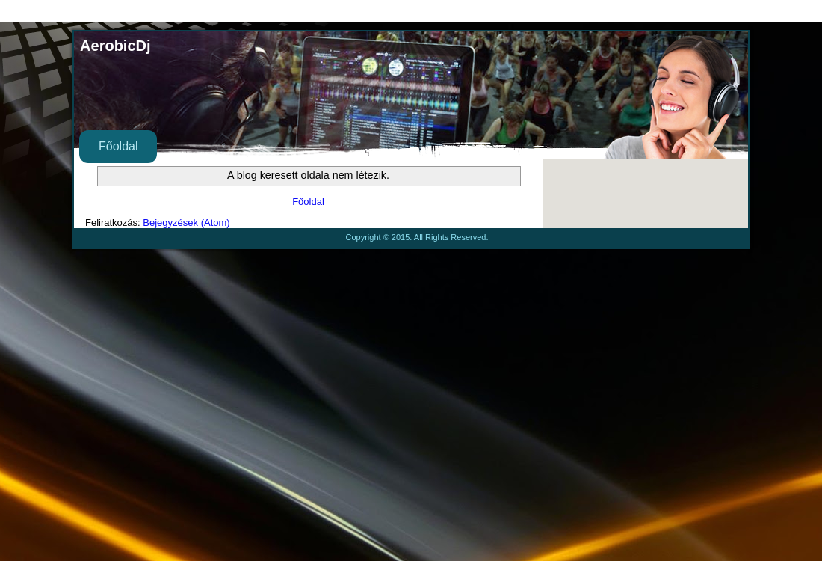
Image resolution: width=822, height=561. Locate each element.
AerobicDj (115, 45)
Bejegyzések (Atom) (186, 222)
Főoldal (118, 146)
